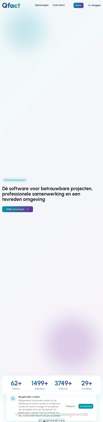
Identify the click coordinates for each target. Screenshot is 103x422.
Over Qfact (59, 5)
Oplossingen (42, 5)
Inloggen (94, 5)
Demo (78, 5)
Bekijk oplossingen (17, 209)
